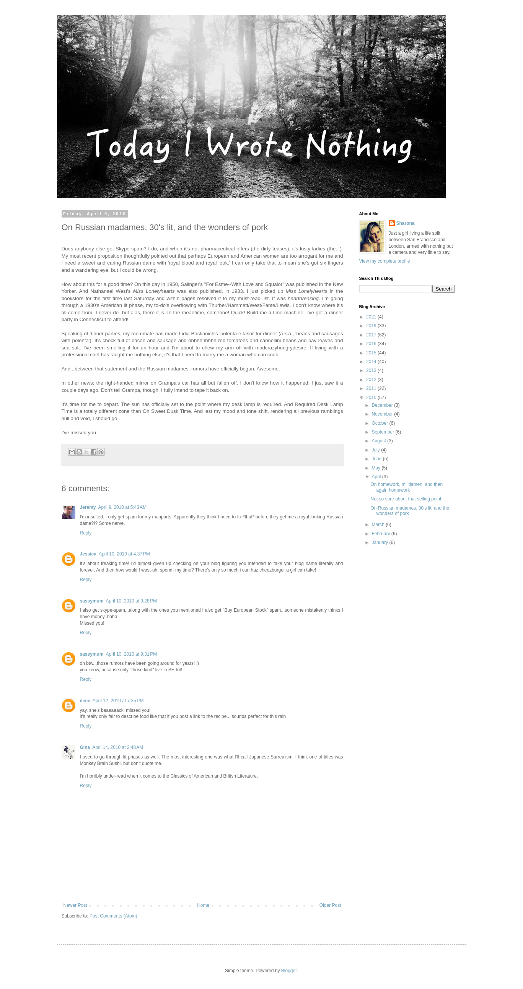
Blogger (289, 970)
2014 (372, 361)
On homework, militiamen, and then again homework (406, 487)
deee (85, 700)
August (379, 440)
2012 (372, 379)
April (376, 476)
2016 (372, 343)
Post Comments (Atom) (113, 916)
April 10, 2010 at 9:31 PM (131, 654)
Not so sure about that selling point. (406, 499)
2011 (372, 388)
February (381, 533)
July (376, 450)
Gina (85, 747)
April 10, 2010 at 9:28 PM (131, 601)
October (380, 423)
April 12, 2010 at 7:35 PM (118, 700)
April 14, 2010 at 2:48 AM (117, 747)
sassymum (92, 601)
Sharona (405, 223)
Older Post (330, 905)
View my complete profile (384, 261)
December (382, 405)
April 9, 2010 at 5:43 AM (122, 507)
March (378, 524)
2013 (372, 370)
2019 (372, 325)
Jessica (88, 554)
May (376, 468)
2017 (372, 335)
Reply (86, 533)
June (377, 458)
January (380, 542)
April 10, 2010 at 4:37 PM (124, 554)
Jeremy (88, 507)
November (382, 414)
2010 (372, 397)
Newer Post (75, 905)
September (383, 432)
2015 (372, 353)
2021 (372, 317)
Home (203, 905)
